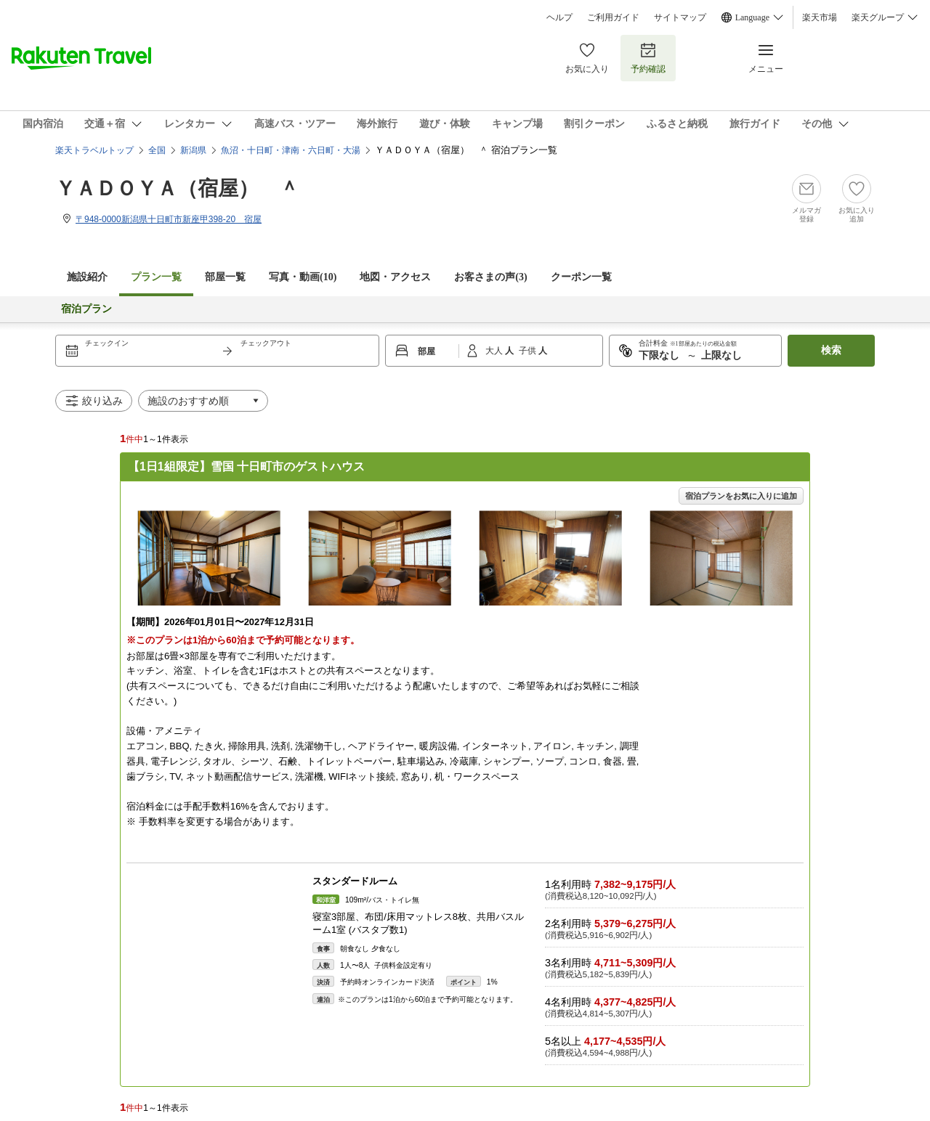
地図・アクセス (395, 277)
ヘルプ (559, 17)
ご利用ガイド (613, 17)
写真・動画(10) (302, 277)
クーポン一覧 (581, 277)
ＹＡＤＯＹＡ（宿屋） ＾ (177, 188)
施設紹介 (87, 277)
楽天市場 (819, 17)
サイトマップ (680, 17)
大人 (495, 351)
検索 (831, 350)
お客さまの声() (490, 277)
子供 (528, 351)
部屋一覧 (225, 277)
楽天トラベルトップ (94, 150)
